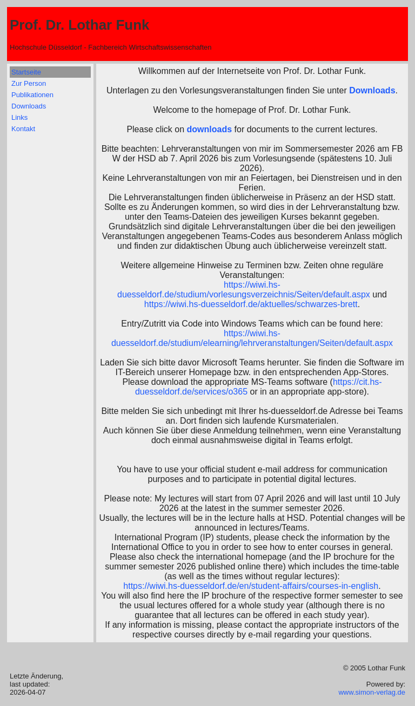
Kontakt (23, 129)
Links (19, 117)
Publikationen (32, 95)
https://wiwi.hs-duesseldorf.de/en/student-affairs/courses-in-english (250, 585)
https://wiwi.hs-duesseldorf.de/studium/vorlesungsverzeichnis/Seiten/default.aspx (243, 289)
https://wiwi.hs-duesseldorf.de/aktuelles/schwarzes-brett (251, 304)
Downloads (28, 106)
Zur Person (28, 83)
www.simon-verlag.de (371, 692)
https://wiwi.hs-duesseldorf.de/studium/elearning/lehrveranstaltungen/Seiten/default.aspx (252, 338)
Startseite (26, 72)
